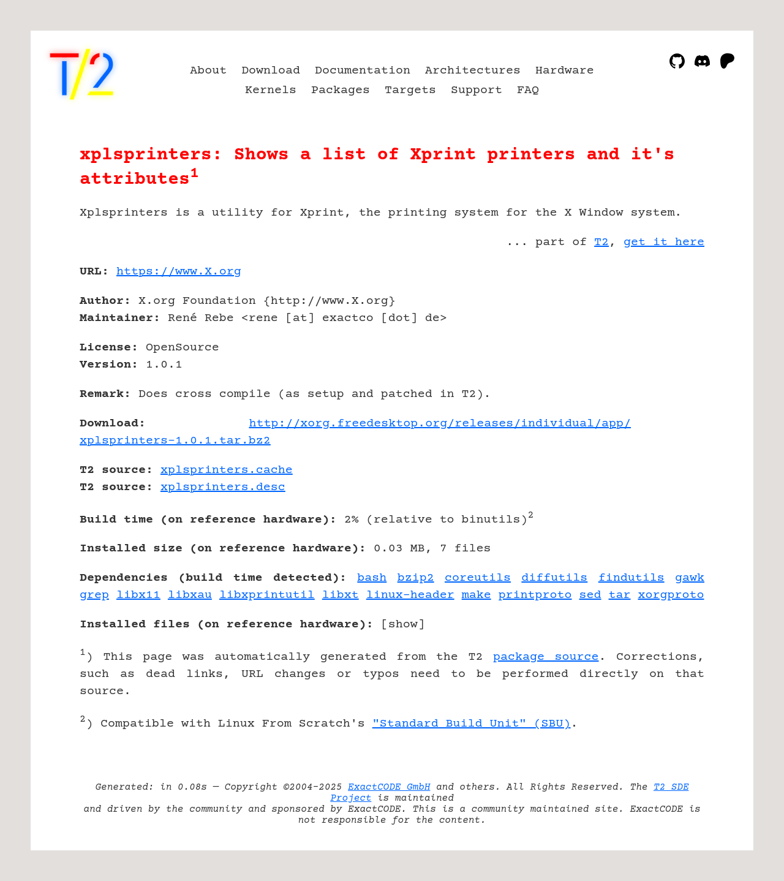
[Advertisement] (667, 343)
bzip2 (416, 578)
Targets (410, 90)
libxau (190, 595)
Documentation (362, 71)
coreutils (478, 578)
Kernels (270, 90)
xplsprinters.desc (222, 487)
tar (620, 595)
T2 (601, 242)
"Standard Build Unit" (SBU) (471, 724)
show (403, 625)
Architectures (473, 71)
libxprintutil (267, 595)
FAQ (528, 90)
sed (590, 595)
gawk (689, 578)
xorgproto (671, 595)
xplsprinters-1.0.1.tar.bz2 (175, 441)
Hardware (564, 71)
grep (94, 595)
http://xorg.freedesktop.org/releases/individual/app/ (440, 424)
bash (371, 578)
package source (546, 657)
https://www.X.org (178, 272)
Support (476, 90)
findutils (631, 578)
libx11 (138, 595)
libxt (340, 595)
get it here (664, 242)
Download (270, 71)
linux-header (410, 595)
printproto (535, 595)
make (476, 595)
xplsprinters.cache (226, 470)
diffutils (554, 578)
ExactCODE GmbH (389, 787)
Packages (340, 90)
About (208, 71)
